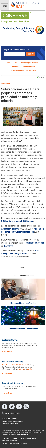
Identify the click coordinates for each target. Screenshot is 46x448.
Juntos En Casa (11, 63)
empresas (39, 242)
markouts (20, 369)
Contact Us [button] (7, 352)
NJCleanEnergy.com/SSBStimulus (17, 221)
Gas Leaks (5, 419)
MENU (4, 5)
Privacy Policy (6, 438)
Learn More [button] (7, 373)
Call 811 (4, 365)
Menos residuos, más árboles (23, 303)
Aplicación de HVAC (10, 228)
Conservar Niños (29, 67)
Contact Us (5, 423)
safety (29, 369)
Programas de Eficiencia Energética (23, 71)
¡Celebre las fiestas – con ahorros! (23, 328)
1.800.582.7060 (12, 419)
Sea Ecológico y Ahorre (29, 63)
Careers (15, 438)
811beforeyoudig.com (20, 365)
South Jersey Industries (9, 440)
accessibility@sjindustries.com (19, 434)
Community (5, 84)
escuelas (28, 242)
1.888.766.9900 (13, 423)
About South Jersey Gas (28, 438)
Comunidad (15, 67)
